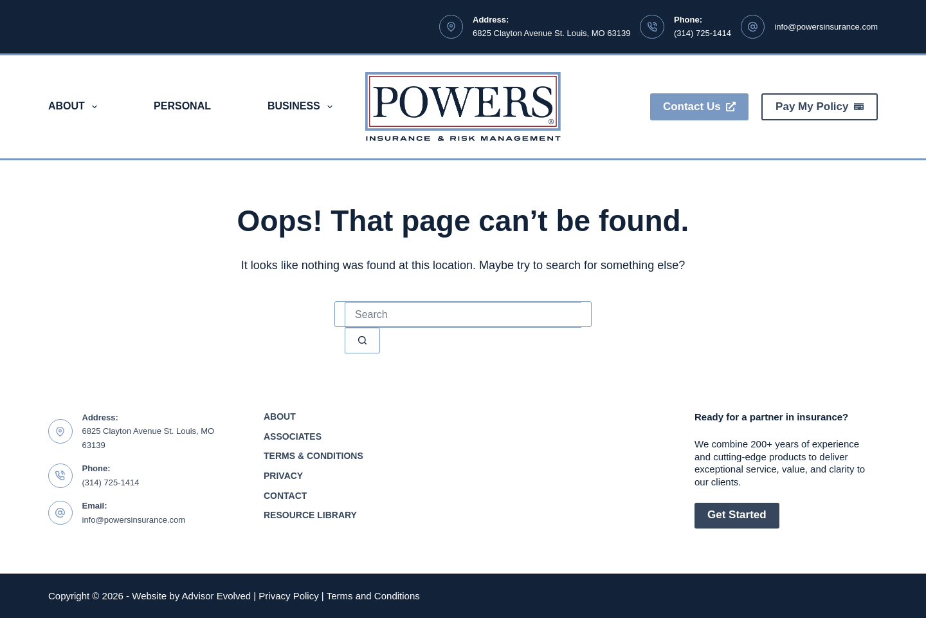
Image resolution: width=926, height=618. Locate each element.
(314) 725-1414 (702, 33)
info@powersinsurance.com (826, 27)
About (75, 107)
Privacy (283, 476)
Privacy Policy (288, 595)
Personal (182, 105)
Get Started (737, 515)
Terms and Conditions (373, 595)
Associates (293, 436)
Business (303, 107)
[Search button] (362, 340)
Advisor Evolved (216, 595)
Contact (285, 496)
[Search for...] (463, 315)
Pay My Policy (820, 106)
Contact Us (699, 106)
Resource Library (310, 515)
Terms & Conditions (313, 456)
